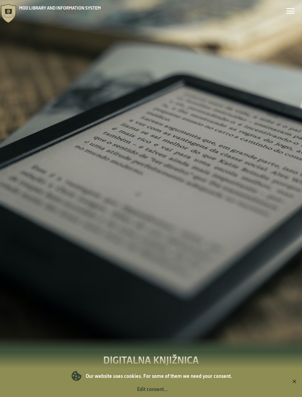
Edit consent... (152, 389)
